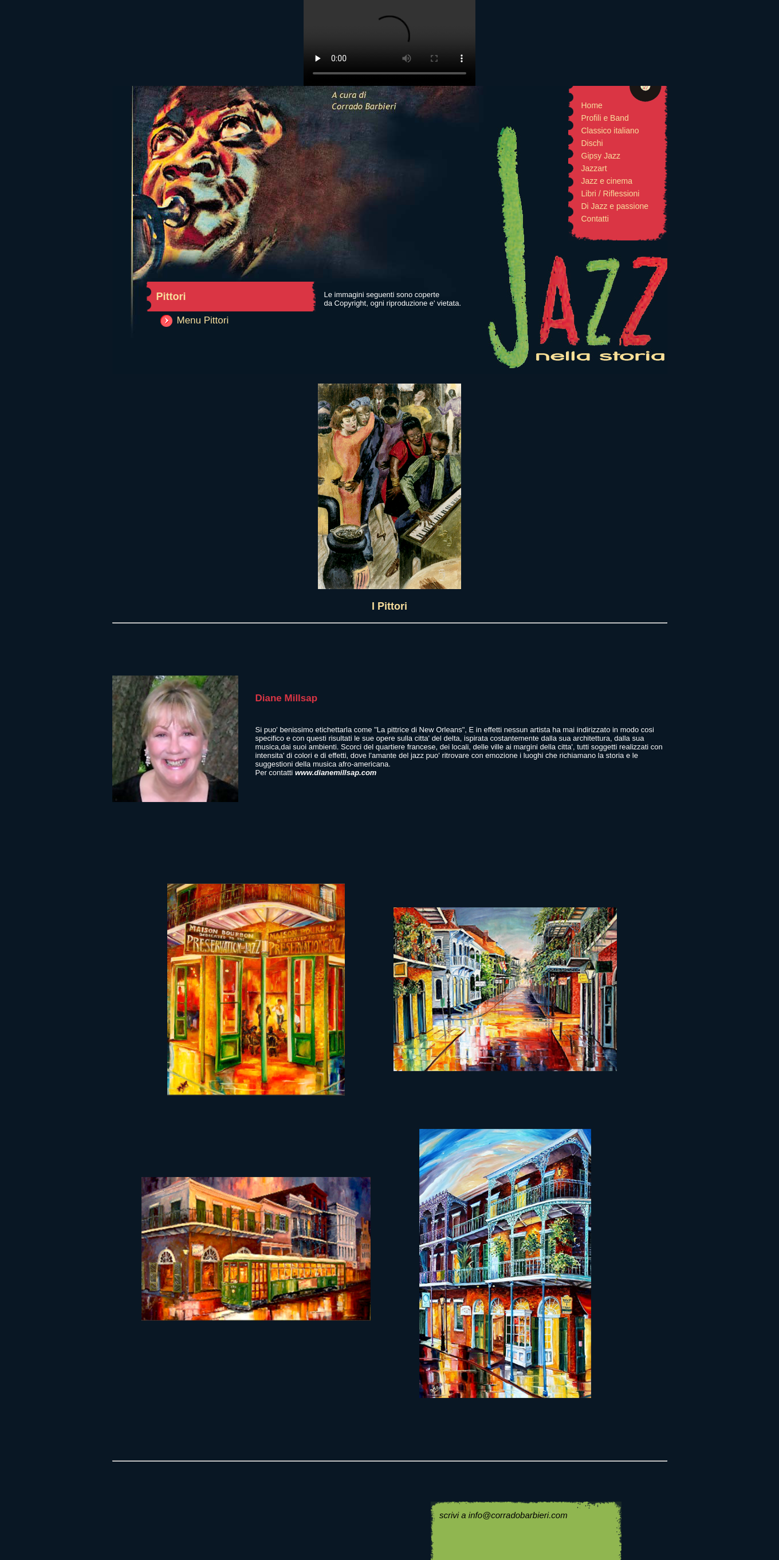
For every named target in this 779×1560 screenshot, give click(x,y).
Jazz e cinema (606, 180)
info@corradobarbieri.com (518, 1515)
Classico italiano (610, 130)
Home (592, 105)
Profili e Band (605, 118)
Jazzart (594, 168)
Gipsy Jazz (600, 155)
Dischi (592, 143)
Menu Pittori (203, 320)
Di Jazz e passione (615, 206)
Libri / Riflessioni (610, 193)
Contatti (595, 218)
